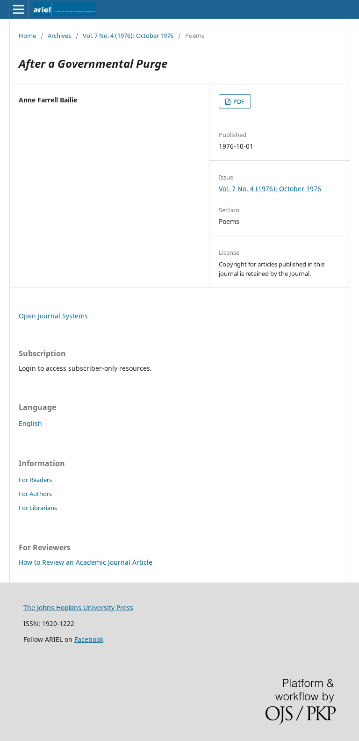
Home (27, 35)
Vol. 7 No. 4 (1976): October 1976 (128, 35)
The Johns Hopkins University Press (78, 607)
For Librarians (38, 508)
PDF (238, 101)
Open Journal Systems (53, 315)
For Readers (35, 479)
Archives (59, 35)
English (30, 423)
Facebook (88, 639)
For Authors (35, 493)
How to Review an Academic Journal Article (85, 562)
